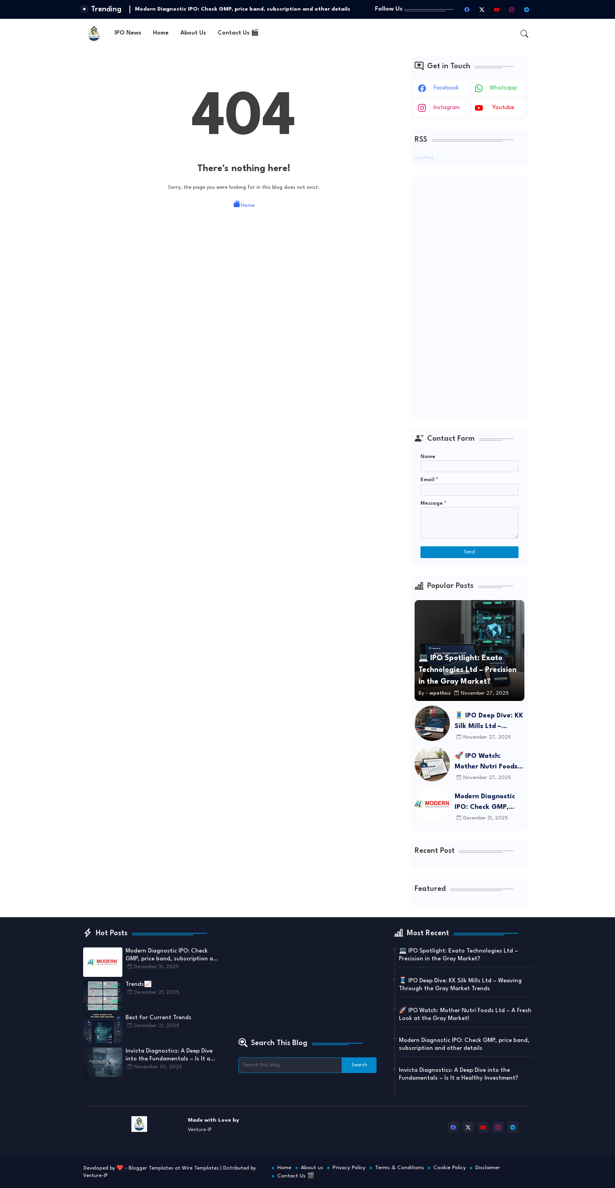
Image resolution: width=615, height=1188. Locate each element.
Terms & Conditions (399, 1167)
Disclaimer (487, 1167)
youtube (503, 108)
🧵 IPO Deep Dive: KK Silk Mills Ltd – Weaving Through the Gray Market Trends (489, 722)
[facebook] (467, 9)
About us (312, 1167)
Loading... (426, 157)
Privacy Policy (349, 1167)
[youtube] (496, 9)
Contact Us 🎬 (238, 33)
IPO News (128, 33)
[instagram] (511, 9)
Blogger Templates (151, 1168)
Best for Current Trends (158, 1018)
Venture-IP (95, 1175)
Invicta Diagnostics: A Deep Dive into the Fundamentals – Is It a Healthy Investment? (169, 1055)
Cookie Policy (449, 1167)
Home (161, 33)
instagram (446, 108)
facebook (446, 88)
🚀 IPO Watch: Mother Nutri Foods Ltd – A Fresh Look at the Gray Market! (489, 762)
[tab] (128, 33)
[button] (524, 34)
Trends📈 (139, 984)
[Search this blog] (290, 1065)
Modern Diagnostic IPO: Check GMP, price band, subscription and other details (242, 9)
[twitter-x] (482, 9)
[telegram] (526, 9)
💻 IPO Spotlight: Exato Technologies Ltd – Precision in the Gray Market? (458, 955)
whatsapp (503, 88)
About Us (193, 33)
